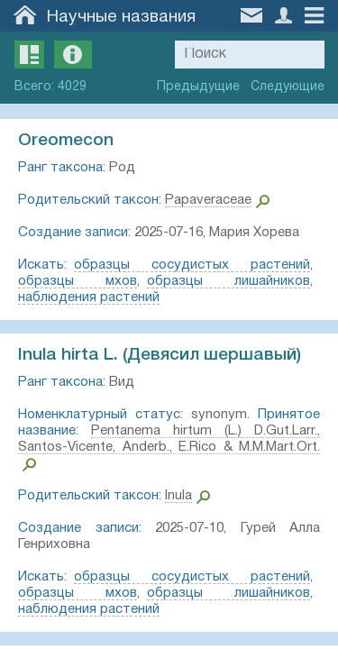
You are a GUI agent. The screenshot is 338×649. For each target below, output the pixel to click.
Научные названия (121, 17)
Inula (178, 495)
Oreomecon (66, 141)
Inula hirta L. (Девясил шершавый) (159, 355)
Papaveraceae (208, 200)
